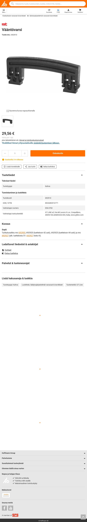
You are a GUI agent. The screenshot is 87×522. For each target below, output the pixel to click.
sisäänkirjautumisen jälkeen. (47, 143)
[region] (43, 121)
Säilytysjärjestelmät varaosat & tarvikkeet (43, 16)
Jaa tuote (30, 167)
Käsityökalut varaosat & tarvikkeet (14, 16)
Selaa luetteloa (47, 167)
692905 (22, 232)
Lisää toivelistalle (12, 167)
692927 (5, 235)
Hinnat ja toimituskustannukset (31, 140)
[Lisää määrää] (25, 153)
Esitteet (6, 250)
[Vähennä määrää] (5, 153)
